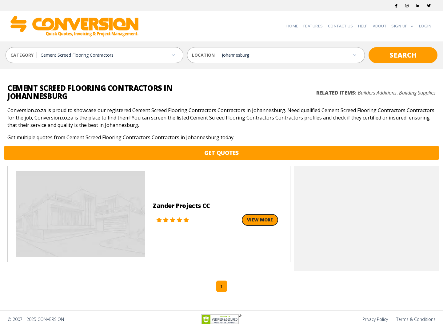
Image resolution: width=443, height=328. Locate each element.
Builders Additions (377, 92)
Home (292, 26)
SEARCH (403, 54)
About (380, 26)
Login (425, 26)
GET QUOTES (221, 152)
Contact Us (340, 26)
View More (260, 220)
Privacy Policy (375, 319)
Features (313, 26)
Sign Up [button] (400, 26)
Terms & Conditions (416, 319)
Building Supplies (417, 92)
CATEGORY (22, 55)
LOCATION (203, 55)
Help (363, 26)
